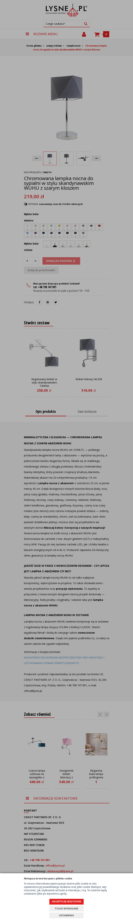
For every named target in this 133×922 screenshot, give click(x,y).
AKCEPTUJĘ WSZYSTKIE (66, 901)
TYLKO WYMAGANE (66, 908)
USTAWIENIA (66, 915)
